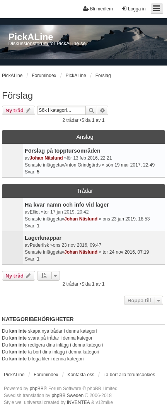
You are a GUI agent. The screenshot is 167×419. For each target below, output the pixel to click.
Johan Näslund (46, 158)
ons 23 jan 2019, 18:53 (126, 219)
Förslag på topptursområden (63, 151)
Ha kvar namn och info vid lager (67, 205)
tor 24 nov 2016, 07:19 (125, 252)
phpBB (37, 388)
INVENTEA (78, 402)
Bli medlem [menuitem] (98, 9)
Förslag (17, 95)
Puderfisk (39, 245)
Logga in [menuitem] (133, 9)
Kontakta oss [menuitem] (81, 374)
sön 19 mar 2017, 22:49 (130, 165)
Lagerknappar (43, 238)
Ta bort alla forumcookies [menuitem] (129, 374)
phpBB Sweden (67, 395)
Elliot (35, 212)
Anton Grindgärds (82, 165)
